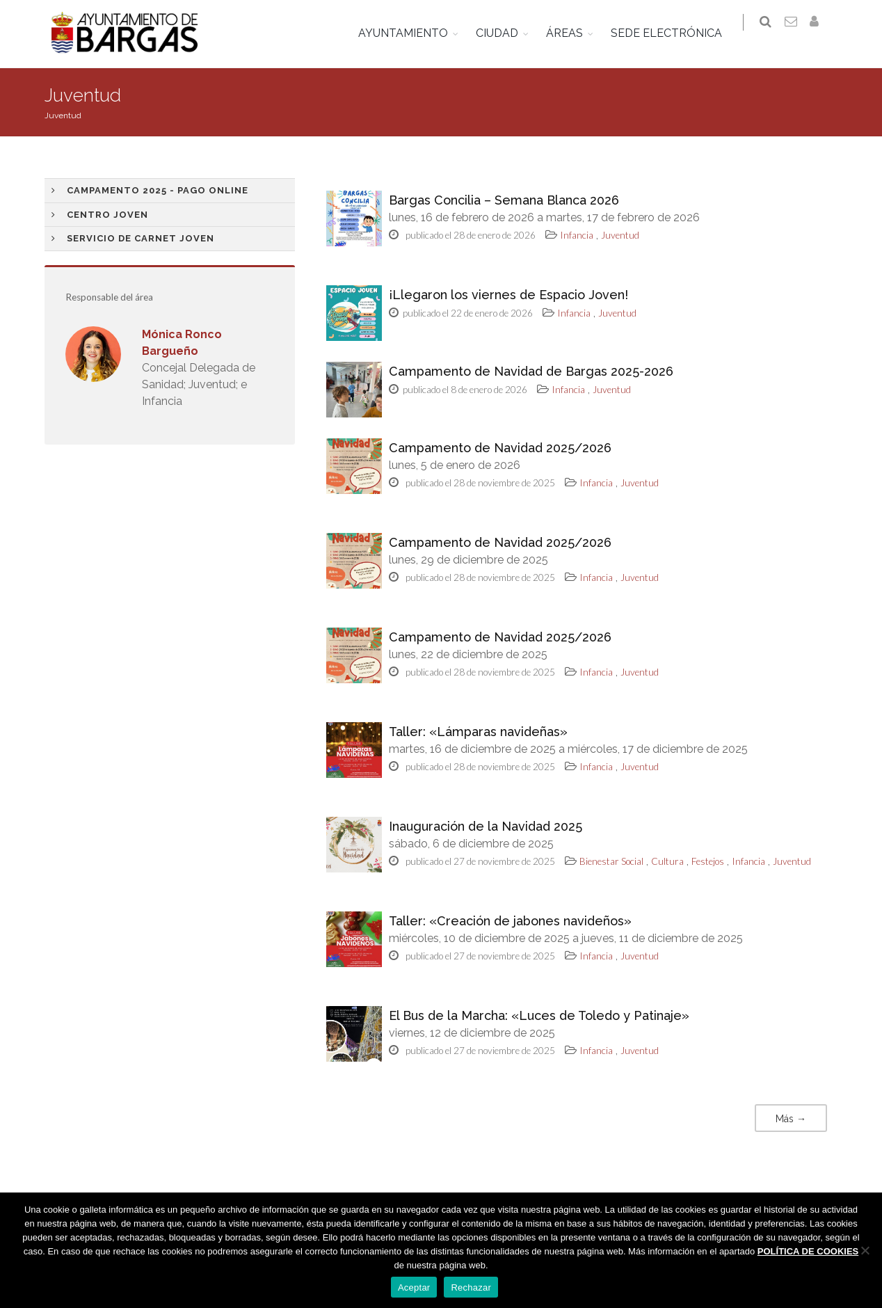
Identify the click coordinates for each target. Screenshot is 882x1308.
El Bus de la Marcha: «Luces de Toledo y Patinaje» (539, 1015)
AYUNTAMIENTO (411, 33)
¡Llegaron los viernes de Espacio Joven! (508, 294)
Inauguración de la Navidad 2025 (485, 826)
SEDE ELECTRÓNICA (674, 33)
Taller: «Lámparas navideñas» (478, 731)
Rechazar (471, 1287)
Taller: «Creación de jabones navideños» (510, 921)
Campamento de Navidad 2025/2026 (500, 447)
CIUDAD (505, 33)
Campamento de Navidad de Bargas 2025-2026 (531, 371)
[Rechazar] (865, 1250)
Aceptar (414, 1287)
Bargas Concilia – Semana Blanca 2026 (504, 200)
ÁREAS (572, 33)
